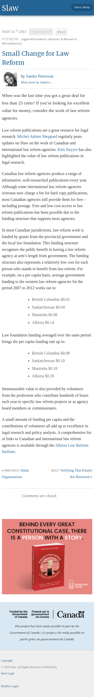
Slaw (10, 8)
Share (61, 32)
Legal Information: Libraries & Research (49, 39)
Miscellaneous (12, 43)
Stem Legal (7, 673)
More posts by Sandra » (36, 82)
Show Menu (82, 7)
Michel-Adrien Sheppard (37, 136)
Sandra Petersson (40, 76)
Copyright (7, 660)
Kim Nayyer (68, 149)
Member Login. (10, 686)
